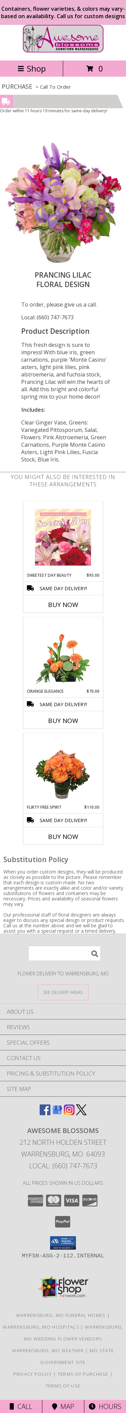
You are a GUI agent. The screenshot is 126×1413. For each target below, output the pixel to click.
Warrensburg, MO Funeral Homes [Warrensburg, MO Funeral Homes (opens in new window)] (61, 1315)
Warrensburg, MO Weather (48, 1350)
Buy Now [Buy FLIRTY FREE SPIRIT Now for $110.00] (63, 836)
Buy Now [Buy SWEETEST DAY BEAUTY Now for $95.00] (63, 604)
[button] (63, 1243)
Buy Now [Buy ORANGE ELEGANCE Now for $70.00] (63, 720)
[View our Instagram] (69, 1113)
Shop (31, 68)
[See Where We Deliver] (63, 992)
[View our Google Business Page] (57, 1113)
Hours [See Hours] (105, 1406)
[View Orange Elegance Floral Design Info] (63, 653)
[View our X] (81, 1113)
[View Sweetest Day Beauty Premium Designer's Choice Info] (63, 537)
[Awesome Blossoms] (63, 50)
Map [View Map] (63, 1406)
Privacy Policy (32, 1374)
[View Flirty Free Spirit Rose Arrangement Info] (63, 769)
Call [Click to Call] (21, 1406)
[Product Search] (64, 953)
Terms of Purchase (83, 1374)
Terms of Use (63, 1386)
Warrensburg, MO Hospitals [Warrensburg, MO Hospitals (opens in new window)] (41, 1327)
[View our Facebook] (45, 1113)
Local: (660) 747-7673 (47, 317)
